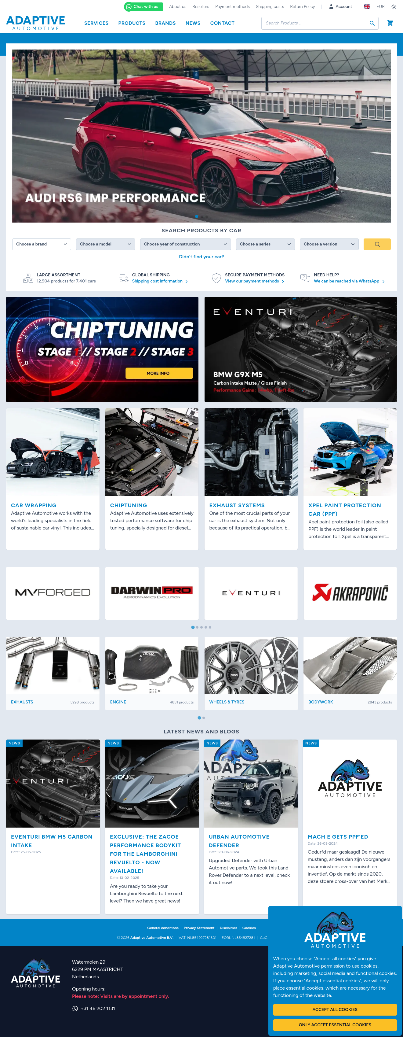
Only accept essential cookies (335, 1025)
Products (132, 23)
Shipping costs (270, 6)
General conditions (163, 928)
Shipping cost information (161, 282)
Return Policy (302, 6)
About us (177, 6)
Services (96, 23)
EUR (380, 6)
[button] (196, 216)
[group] (201, 136)
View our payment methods (255, 282)
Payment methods (232, 6)
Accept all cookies (335, 1009)
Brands (165, 23)
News (193, 23)
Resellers (200, 6)
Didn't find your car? (201, 257)
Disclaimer (228, 928)
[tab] (192, 627)
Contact (222, 23)
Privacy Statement (199, 928)
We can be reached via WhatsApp (350, 282)
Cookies (249, 928)
